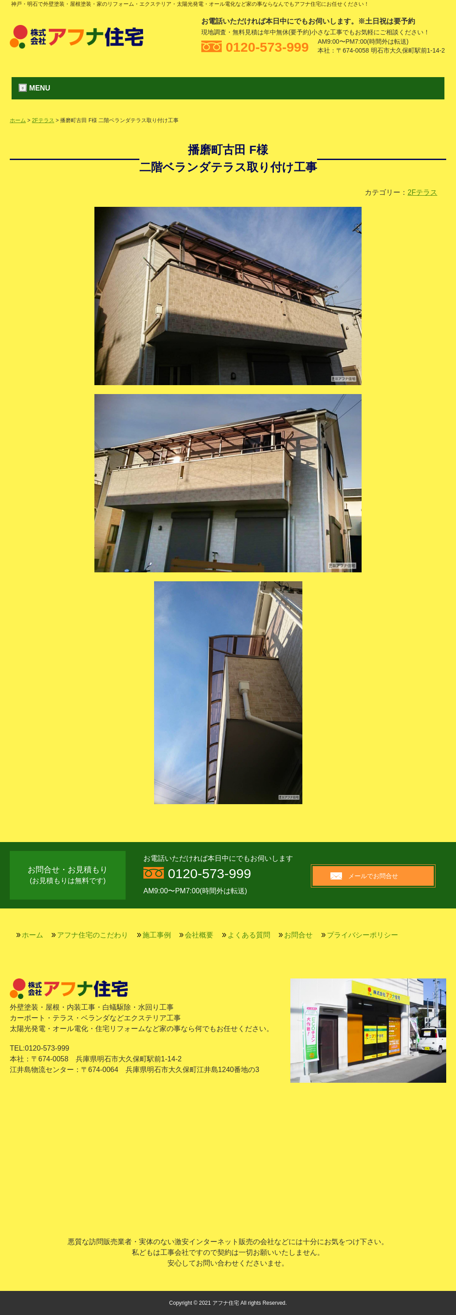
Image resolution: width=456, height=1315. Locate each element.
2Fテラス (43, 120)
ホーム (18, 120)
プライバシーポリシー (362, 935)
